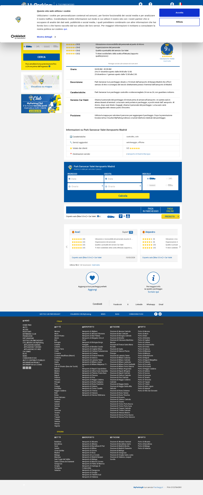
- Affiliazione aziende (31, 345)
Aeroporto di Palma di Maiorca (93, 464)
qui (65, 24)
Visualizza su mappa (41, 86)
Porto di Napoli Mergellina (147, 360)
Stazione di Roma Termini (119, 393)
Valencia (57, 470)
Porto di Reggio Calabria (147, 369)
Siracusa (57, 410)
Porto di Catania (144, 342)
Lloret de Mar (59, 450)
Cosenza (57, 353)
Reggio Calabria (60, 391)
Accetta (179, 7)
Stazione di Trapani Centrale (120, 408)
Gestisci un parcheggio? (50, 314)
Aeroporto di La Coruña (90, 455)
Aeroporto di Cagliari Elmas (92, 349)
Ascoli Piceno (59, 336)
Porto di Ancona (144, 331)
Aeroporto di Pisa (88, 377)
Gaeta (56, 362)
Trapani (57, 417)
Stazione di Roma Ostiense (120, 391)
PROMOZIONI (27, 336)
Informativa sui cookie (32, 365)
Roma (56, 395)
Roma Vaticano (59, 397)
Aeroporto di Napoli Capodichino (94, 369)
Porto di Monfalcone (145, 356)
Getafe (56, 448)
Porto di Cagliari (144, 340)
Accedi (25, 329)
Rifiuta (179, 16)
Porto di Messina (144, 351)
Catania (57, 347)
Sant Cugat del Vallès (62, 459)
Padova (57, 377)
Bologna (57, 342)
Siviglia (57, 466)
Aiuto (25, 327)
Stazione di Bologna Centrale (120, 336)
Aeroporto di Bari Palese (91, 336)
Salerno (57, 402)
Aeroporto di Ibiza (88, 453)
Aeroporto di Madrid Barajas (138, 154)
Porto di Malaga (144, 446)
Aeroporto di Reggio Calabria (93, 380)
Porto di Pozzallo (144, 364)
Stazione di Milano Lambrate (120, 362)
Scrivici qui (153, 292)
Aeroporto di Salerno (89, 386)
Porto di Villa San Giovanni (147, 391)
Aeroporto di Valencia (90, 477)
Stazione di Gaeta (116, 349)
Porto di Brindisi (144, 338)
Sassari (57, 404)
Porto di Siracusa (144, 375)
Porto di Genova (144, 349)
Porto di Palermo (144, 362)
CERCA (41, 57)
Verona (56, 424)
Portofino (57, 388)
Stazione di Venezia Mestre (120, 413)
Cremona (57, 358)
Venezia (57, 421)
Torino (56, 415)
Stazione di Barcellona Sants (120, 444)
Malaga (57, 455)
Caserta (57, 345)
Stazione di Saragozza (118, 453)
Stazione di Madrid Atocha (119, 446)
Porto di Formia (143, 347)
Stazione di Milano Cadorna (120, 358)
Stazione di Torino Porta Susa (121, 406)
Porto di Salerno (144, 371)
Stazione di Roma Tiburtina (120, 395)
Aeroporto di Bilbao (89, 448)
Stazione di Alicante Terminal (120, 442)
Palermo (57, 380)
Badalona (57, 442)
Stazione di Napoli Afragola (120, 371)
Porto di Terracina (144, 380)
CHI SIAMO (27, 351)
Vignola (57, 426)
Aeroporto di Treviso (89, 391)
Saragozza (58, 464)
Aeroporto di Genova (89, 358)
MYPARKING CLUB (29, 334)
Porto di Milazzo (144, 353)
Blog (117, 314)
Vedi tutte (96, 265)
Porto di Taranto (144, 377)
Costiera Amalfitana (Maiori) (64, 356)
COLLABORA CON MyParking (80, 314)
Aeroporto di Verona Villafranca (93, 395)
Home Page (27, 325)
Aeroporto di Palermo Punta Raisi (94, 373)
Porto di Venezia (144, 388)
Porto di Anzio (143, 334)
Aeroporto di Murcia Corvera (92, 461)
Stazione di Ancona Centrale (120, 331)
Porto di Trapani (144, 382)
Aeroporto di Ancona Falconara (93, 334)
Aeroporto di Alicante (90, 442)
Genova (57, 364)
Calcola (122, 195)
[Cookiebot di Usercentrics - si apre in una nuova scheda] (18, 31)
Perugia (57, 382)
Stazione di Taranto (117, 402)
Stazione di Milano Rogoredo (120, 369)
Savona (57, 406)
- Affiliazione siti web (32, 349)
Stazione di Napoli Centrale (120, 373)
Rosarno (57, 399)
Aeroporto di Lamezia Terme (92, 360)
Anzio (56, 334)
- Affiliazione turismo (32, 347)
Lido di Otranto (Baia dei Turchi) (66, 366)
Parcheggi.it (158, 487)
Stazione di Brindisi (117, 338)
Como (56, 351)
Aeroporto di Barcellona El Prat (93, 446)
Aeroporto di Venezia (90, 393)
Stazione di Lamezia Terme (119, 356)
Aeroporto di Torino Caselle (92, 388)
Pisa (56, 384)
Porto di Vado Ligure (145, 386)
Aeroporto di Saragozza (91, 470)
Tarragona (58, 468)
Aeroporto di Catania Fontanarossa (95, 351)
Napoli (56, 375)
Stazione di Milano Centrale (120, 360)
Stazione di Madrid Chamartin (121, 448)
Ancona (57, 331)
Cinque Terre (59, 349)
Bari (55, 340)
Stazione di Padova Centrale (120, 375)
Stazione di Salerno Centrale (120, 399)
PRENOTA (172, 216)
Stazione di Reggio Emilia (119, 384)
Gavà (56, 446)
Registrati (27, 332)
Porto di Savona (144, 373)
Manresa (57, 457)
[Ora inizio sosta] (87, 186)
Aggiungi (92, 289)
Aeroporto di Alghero (90, 331)
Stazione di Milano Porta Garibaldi (122, 364)
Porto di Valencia (144, 448)
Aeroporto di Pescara (90, 375)
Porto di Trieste (143, 384)
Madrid (57, 453)
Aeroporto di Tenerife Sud (91, 475)
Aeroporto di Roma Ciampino (92, 382)
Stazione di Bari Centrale (119, 334)
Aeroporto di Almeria (89, 444)
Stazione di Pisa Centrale (119, 377)
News (103, 314)
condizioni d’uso (136, 314)
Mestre (56, 371)
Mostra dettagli (44, 31)
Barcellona (58, 444)
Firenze (57, 360)
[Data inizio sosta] (87, 178)
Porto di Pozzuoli (144, 366)
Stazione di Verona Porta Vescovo (122, 417)
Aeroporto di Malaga (89, 459)
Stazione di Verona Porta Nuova (121, 415)
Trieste (56, 419)
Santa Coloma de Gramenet (64, 461)
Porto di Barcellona (145, 444)
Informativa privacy (31, 362)
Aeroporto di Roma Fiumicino (92, 384)
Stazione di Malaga (117, 450)
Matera (56, 369)
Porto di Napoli (143, 358)
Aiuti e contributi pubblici (34, 360)
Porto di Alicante (144, 442)
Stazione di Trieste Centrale (120, 410)
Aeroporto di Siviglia (89, 472)
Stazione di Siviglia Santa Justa (121, 455)
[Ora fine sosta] (124, 186)
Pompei (57, 386)
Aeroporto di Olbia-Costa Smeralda (95, 371)
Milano (56, 373)
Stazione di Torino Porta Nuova (121, 404)
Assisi (56, 338)
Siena (56, 408)
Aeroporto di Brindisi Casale (92, 347)
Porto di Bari (142, 336)
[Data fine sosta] (124, 178)
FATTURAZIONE (28, 338)
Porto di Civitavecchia (146, 345)
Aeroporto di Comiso (90, 353)
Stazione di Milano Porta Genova (122, 366)
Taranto (57, 413)
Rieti (56, 393)
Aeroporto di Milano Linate (92, 362)
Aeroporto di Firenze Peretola (93, 356)
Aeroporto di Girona (89, 450)
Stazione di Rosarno (117, 397)
